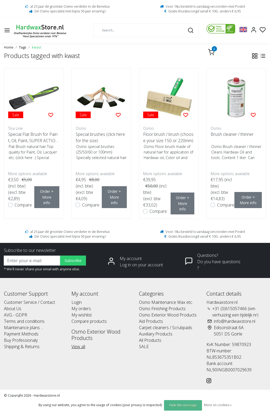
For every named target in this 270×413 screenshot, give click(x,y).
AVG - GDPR (15, 315)
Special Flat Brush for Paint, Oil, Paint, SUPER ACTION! (32, 137)
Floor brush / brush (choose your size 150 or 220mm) (168, 137)
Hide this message (183, 405)
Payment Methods (21, 334)
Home (8, 47)
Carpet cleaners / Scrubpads (165, 327)
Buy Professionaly (21, 340)
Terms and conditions (24, 321)
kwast (36, 47)
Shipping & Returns (22, 346)
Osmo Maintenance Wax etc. (166, 302)
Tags (22, 47)
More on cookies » (218, 405)
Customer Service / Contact (29, 302)
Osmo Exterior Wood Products (168, 315)
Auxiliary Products (155, 334)
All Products (150, 340)
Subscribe (73, 260)
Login (76, 302)
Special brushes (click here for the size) (100, 137)
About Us (12, 308)
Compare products (89, 321)
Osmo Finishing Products (162, 308)
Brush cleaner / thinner (232, 134)
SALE (144, 346)
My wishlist (81, 315)
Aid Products (151, 321)
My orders (81, 308)
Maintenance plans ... (23, 327)
